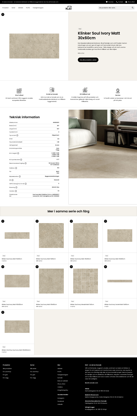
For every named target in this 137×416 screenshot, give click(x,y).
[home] (68, 8)
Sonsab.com (54, 2)
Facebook (61, 401)
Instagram (61, 398)
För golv (5, 375)
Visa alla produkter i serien (88, 60)
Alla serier (33, 368)
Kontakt (60, 378)
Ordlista (60, 387)
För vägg (5, 378)
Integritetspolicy (63, 390)
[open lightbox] (103, 144)
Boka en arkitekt (63, 381)
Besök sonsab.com (91, 383)
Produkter (5, 8)
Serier (13, 8)
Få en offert (61, 384)
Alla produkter (7, 368)
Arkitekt (20, 8)
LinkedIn (60, 404)
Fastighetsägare (38, 8)
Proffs (28, 8)
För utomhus (7, 372)
